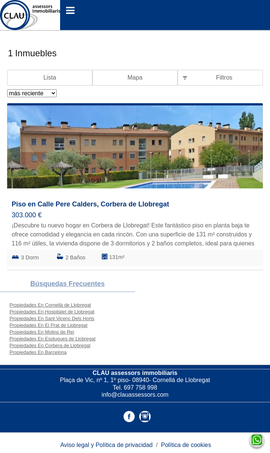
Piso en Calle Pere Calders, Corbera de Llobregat (90, 204)
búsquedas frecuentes (67, 283)
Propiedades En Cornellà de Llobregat (50, 305)
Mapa (134, 77)
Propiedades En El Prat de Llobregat (48, 325)
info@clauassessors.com (134, 394)
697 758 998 (140, 387)
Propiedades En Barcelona (37, 352)
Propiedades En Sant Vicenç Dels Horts (51, 318)
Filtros (224, 77)
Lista (50, 77)
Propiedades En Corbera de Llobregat (50, 345)
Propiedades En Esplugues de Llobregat (52, 339)
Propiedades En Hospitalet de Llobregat (51, 312)
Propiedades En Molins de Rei (41, 332)
